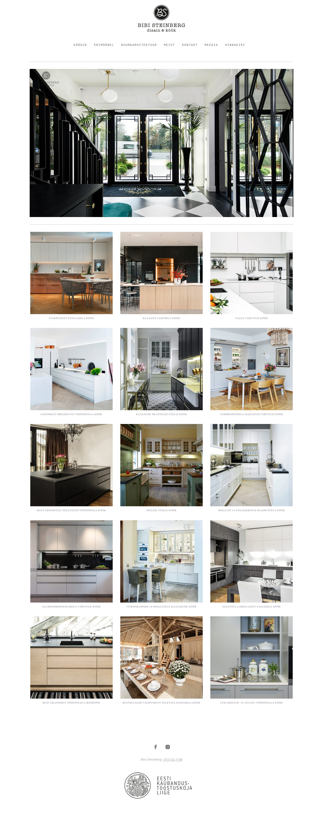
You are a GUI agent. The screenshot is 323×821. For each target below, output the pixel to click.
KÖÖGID (80, 45)
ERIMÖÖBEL (104, 45)
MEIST (169, 45)
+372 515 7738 (172, 759)
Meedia (211, 45)
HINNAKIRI (235, 45)
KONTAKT (190, 45)
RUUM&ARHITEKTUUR (139, 45)
